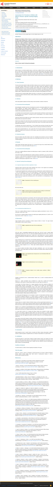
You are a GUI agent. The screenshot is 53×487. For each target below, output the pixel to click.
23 (45, 327)
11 (15, 243)
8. (15, 395)
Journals (18, 7)
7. (15, 388)
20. (15, 459)
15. (15, 434)
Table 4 (27, 215)
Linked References (45, 15)
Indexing (3, 12)
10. (15, 408)
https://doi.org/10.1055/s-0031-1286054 (31, 366)
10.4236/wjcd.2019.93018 (19, 12)
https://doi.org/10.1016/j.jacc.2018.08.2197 (38, 466)
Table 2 (36, 158)
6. (15, 381)
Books (26, 7)
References (18, 357)
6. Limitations (18, 336)
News (34, 7)
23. (15, 475)
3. (15, 369)
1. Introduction (18, 67)
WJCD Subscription (4, 21)
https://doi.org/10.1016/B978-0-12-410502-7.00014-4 (28, 370)
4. (15, 373)
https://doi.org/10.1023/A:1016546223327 (22, 461)
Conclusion (3, 47)
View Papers (3, 13)
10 (52, 242)
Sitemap (28, 483)
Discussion (3, 45)
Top (1, 37)
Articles (11, 7)
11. (15, 413)
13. (15, 424)
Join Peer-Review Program (12, 485)
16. (15, 439)
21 (19, 316)
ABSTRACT (18, 36)
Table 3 (17, 177)
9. (15, 399)
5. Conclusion (18, 329)
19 (50, 304)
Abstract (44, 10)
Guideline (3, 17)
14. (15, 429)
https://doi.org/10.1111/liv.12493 (29, 426)
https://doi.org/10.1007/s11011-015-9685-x (22, 436)
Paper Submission (4, 20)
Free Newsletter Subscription (6, 23)
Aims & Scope (3, 15)
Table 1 (35, 145)
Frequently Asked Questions (6, 28)
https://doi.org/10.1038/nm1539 (20, 431)
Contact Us (31, 483)
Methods (2, 42)
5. (15, 376)
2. (15, 365)
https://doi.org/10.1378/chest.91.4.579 (21, 374)
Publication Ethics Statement (6, 25)
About (41, 7)
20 (43, 309)
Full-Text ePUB (45, 14)
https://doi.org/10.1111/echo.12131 (42, 471)
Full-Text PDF (44, 11)
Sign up (36, 485)
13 (29, 244)
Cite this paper (18, 350)
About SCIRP (24, 483)
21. (15, 464)
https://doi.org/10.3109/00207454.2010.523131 (23, 421)
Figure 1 (19, 177)
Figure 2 (30, 215)
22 (20, 322)
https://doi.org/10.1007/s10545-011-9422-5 (30, 415)
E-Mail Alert (4, 485)
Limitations (3, 49)
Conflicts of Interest (20, 345)
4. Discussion (18, 218)
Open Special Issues (5, 31)
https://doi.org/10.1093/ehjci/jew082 (21, 393)
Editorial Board (4, 16)
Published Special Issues (5, 32)
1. (15, 360)
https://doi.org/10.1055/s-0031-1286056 (21, 363)
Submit (49, 7)
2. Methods (18, 79)
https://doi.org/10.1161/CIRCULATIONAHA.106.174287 (24, 405)
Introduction (3, 40)
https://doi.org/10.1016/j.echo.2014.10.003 (35, 385)
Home (4, 7)
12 (27, 244)
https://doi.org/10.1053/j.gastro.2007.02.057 (34, 440)
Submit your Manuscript (44, 485)
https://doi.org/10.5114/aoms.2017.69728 (28, 445)
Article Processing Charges (6, 19)
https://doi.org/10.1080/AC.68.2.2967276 (39, 450)
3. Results (17, 142)
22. (15, 470)
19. (15, 454)
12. (15, 418)
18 (50, 302)
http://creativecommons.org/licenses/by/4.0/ (22, 29)
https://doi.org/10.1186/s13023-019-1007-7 (28, 456)
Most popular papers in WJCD (6, 24)
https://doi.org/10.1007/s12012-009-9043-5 (29, 410)
